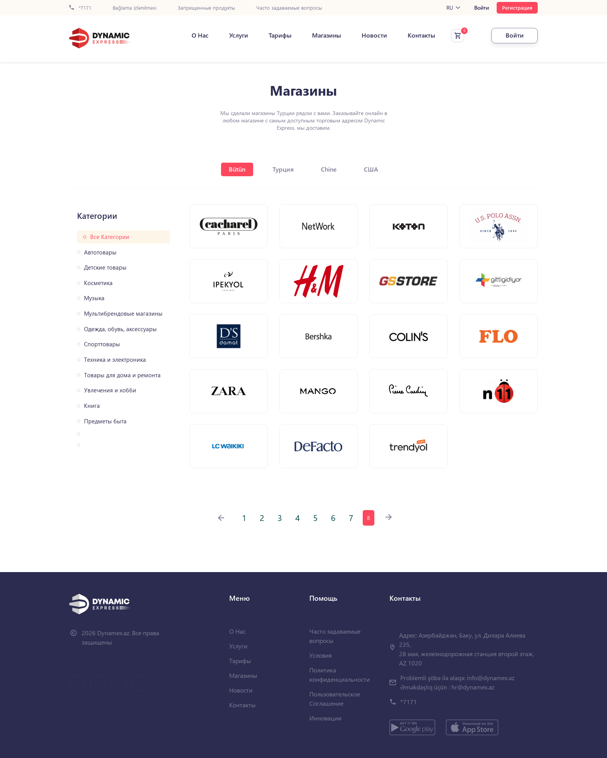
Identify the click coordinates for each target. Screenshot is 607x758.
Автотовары (100, 252)
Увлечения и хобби (110, 390)
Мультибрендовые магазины (123, 313)
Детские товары (105, 267)
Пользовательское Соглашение (334, 698)
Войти (481, 8)
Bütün (237, 169)
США (371, 169)
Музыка (94, 298)
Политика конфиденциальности (339, 674)
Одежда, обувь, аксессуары (120, 329)
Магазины (326, 35)
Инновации (325, 718)
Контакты (421, 35)
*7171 (80, 8)
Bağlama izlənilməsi (134, 8)
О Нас (200, 35)
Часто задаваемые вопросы (289, 8)
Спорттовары (102, 344)
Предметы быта (105, 421)
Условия (320, 655)
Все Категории (109, 237)
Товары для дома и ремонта (122, 375)
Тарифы (280, 35)
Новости (374, 35)
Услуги (238, 35)
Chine (329, 169)
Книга (92, 405)
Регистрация (517, 7)
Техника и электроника (115, 359)
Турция (283, 169)
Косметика (98, 283)
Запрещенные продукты (206, 8)
